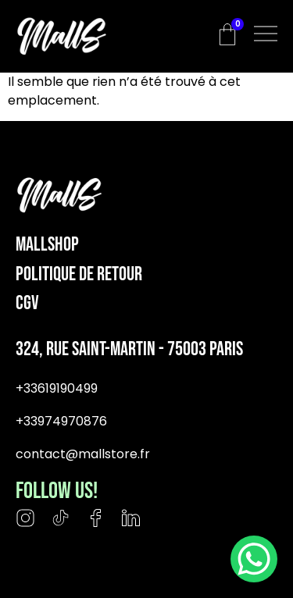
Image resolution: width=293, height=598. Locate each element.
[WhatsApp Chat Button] (253, 559)
